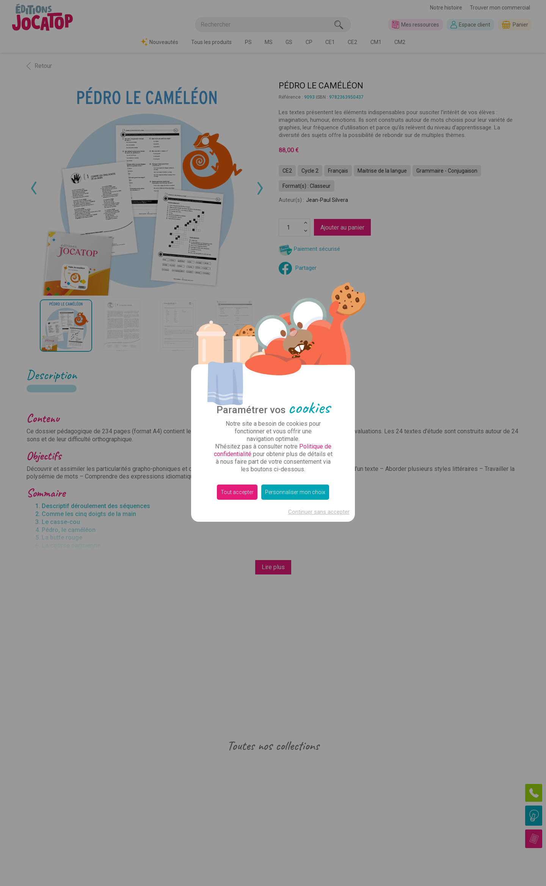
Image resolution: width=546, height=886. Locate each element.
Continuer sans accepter (319, 511)
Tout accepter (237, 492)
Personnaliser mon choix (295, 492)
